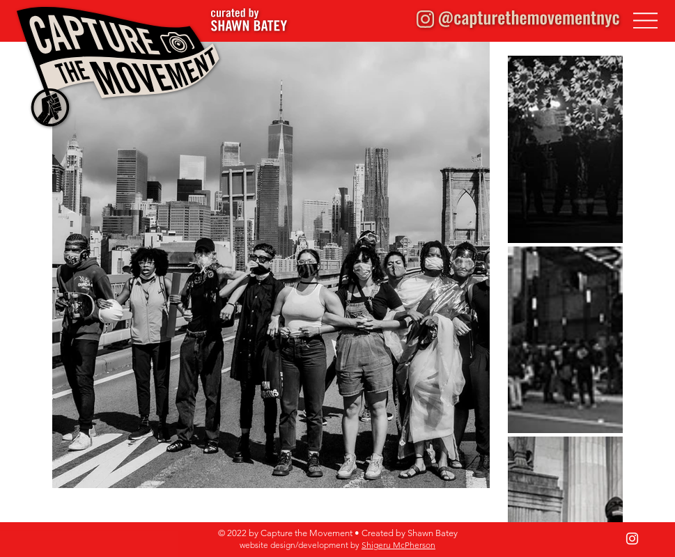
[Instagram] (632, 539)
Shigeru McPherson (398, 545)
